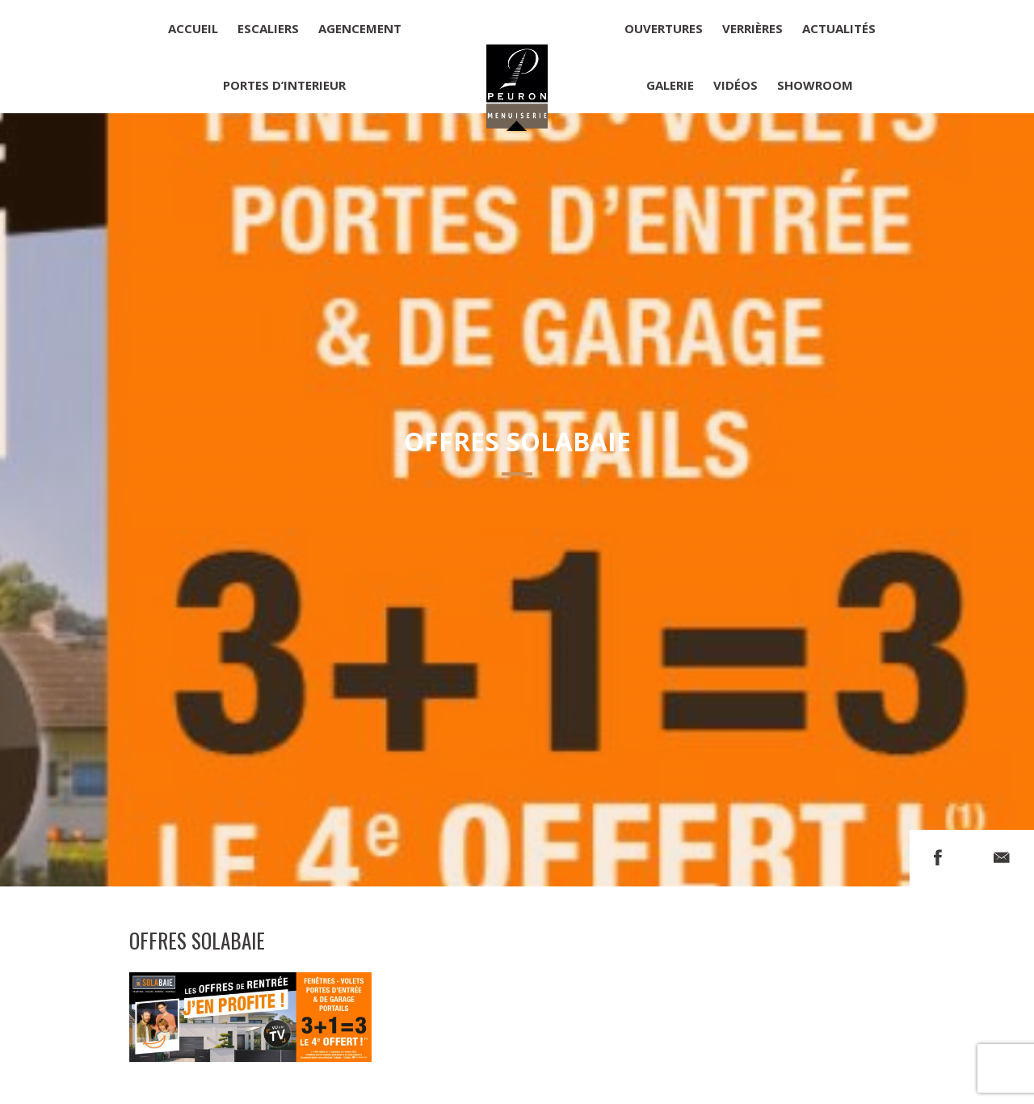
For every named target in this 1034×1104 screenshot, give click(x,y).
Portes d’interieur (284, 85)
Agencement (359, 28)
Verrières (752, 28)
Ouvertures (663, 28)
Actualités (839, 28)
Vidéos (735, 85)
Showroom (815, 85)
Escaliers (268, 28)
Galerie (670, 85)
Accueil (193, 28)
